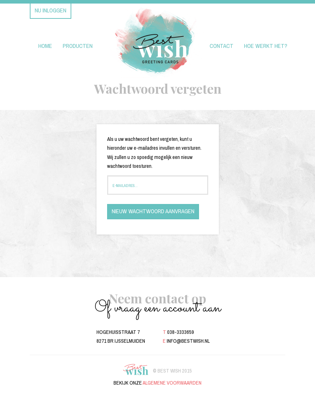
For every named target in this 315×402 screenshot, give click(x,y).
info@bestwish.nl (188, 341)
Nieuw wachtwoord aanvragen (153, 211)
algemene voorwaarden (172, 383)
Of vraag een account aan (158, 308)
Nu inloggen (50, 10)
